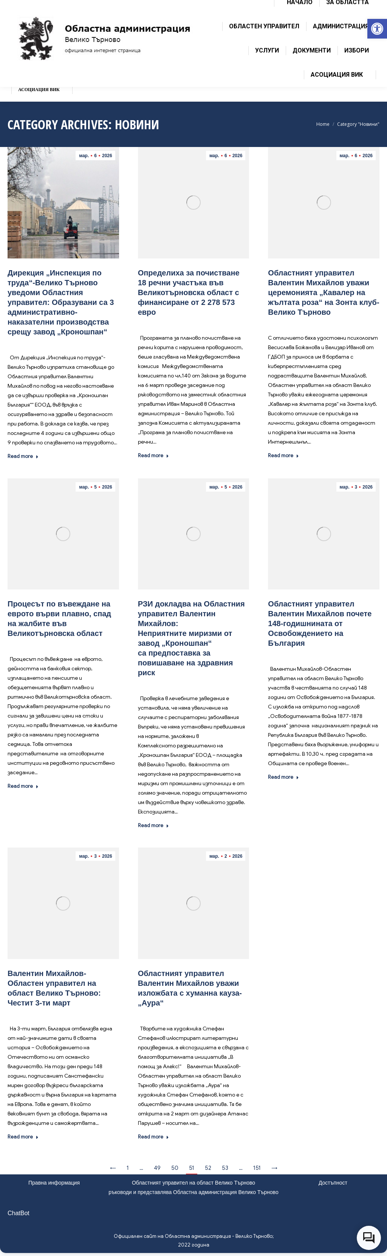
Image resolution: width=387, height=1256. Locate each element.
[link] (377, 29)
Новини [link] (72, 343)
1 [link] (128, 1168)
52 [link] (208, 1168)
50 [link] (174, 1168)
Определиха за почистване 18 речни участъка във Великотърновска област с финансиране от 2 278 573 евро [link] (189, 292)
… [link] (141, 1168)
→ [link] (274, 1168)
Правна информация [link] (54, 1183)
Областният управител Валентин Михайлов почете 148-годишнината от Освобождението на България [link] (320, 623)
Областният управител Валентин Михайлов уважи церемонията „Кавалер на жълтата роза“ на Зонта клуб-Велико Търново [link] (323, 292)
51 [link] (191, 1168)
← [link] (113, 1168)
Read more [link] (23, 456)
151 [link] (257, 1168)
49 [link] (157, 1168)
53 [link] (225, 1168)
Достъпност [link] (333, 1183)
